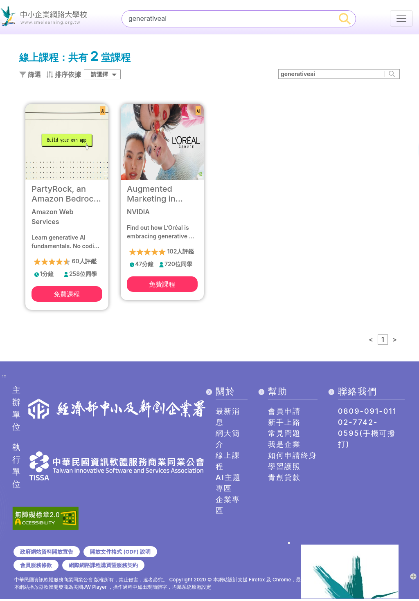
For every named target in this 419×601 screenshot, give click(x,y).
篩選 (30, 76)
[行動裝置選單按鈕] (401, 18)
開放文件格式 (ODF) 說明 (126, 552)
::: (4, 377)
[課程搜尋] (228, 18)
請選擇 (99, 75)
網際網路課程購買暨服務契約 (108, 566)
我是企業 (284, 445)
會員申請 (284, 412)
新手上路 (284, 423)
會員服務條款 (37, 566)
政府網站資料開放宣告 (48, 552)
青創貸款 (284, 478)
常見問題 (284, 434)
